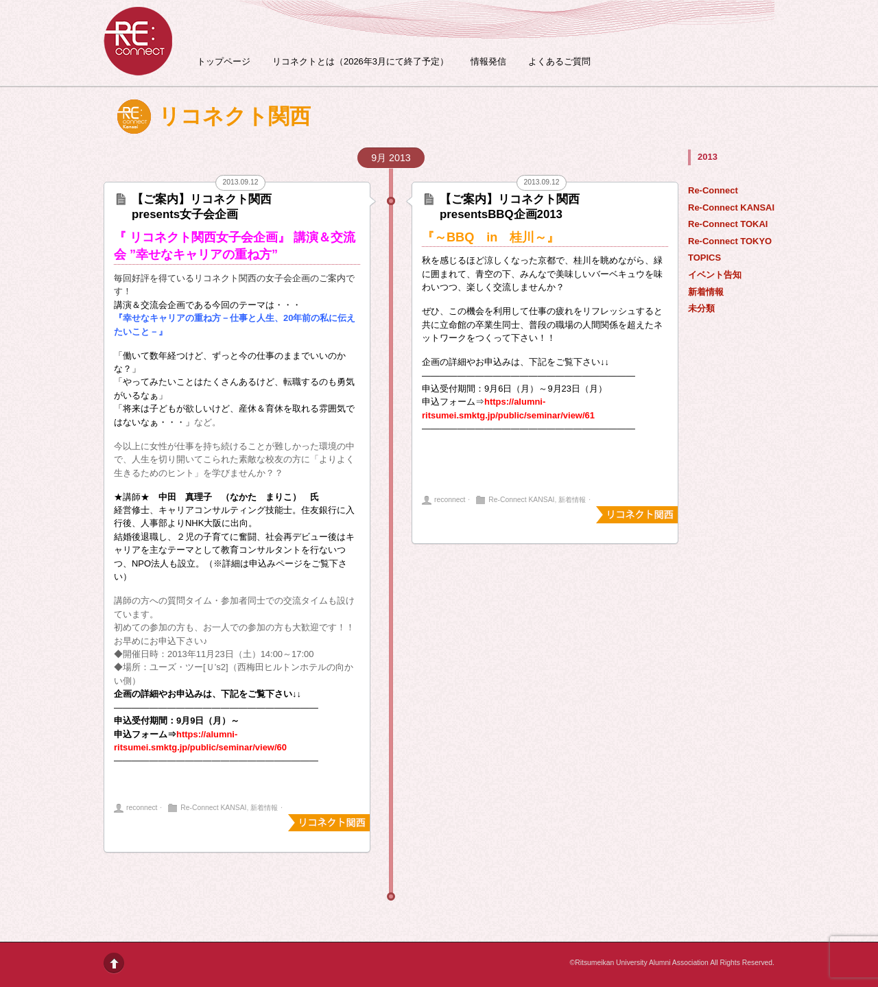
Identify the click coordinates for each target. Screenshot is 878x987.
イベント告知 (714, 275)
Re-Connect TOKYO (730, 241)
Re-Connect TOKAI (728, 224)
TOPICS (704, 257)
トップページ (223, 62)
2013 (707, 157)
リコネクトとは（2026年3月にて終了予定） (360, 62)
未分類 (701, 308)
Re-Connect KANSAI (731, 207)
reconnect (142, 807)
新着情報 (706, 292)
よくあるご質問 (559, 62)
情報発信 (488, 62)
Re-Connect (713, 190)
